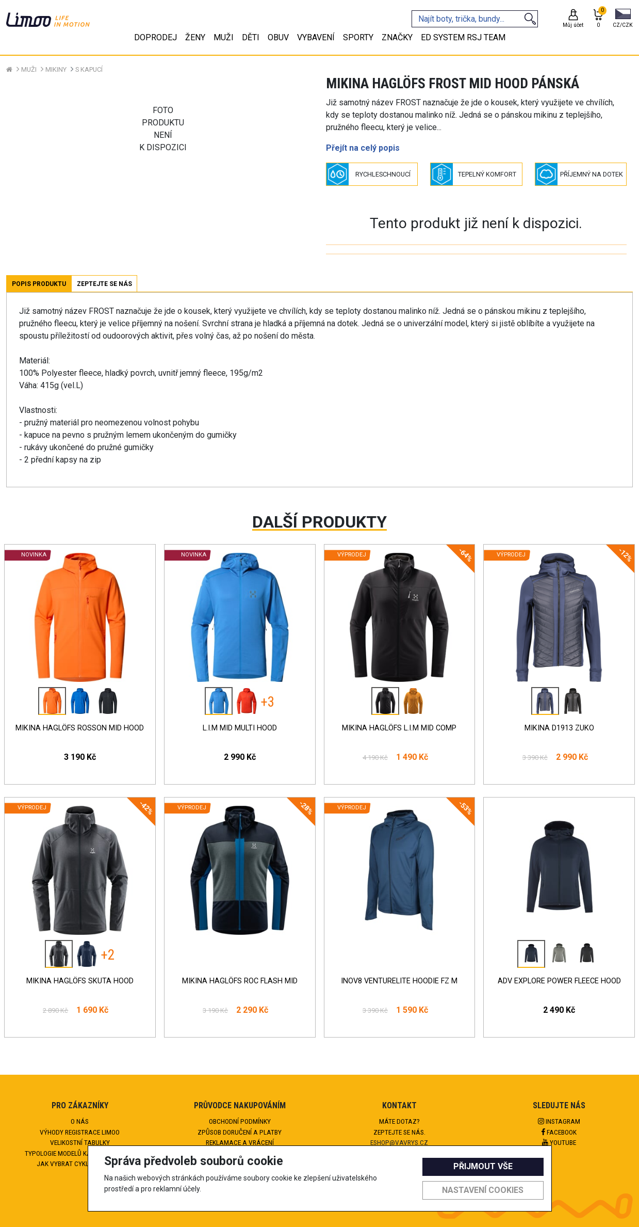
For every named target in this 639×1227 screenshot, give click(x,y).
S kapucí (89, 69)
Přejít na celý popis (363, 148)
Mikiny (56, 69)
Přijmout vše (483, 1166)
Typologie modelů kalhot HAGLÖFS (80, 1153)
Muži (29, 69)
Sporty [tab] (358, 37)
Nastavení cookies (482, 1190)
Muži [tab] (224, 37)
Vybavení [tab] (316, 37)
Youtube (559, 1142)
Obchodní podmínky (240, 1121)
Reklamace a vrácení (240, 1142)
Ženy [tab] (195, 37)
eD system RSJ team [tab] (463, 37)
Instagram (559, 1121)
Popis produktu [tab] (39, 284)
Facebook (559, 1132)
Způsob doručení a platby (240, 1132)
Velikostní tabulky (80, 1142)
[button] (623, 19)
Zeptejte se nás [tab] (104, 284)
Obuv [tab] (278, 37)
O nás (80, 1121)
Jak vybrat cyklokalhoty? (80, 1163)
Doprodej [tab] (155, 37)
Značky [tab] (397, 37)
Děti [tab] (250, 37)
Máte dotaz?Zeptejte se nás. (399, 1126)
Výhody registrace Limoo (80, 1132)
